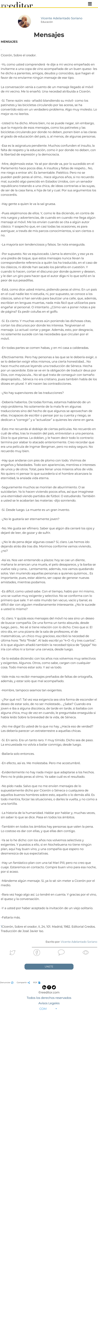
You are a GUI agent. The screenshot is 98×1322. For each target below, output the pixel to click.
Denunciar (7, 982)
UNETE (49, 966)
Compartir (24, 982)
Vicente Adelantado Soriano (79, 941)
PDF (37, 982)
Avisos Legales (48, 1003)
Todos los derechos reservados (49, 998)
